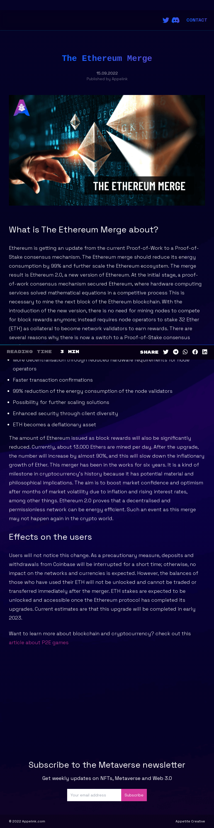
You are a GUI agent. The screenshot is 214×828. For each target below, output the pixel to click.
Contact (196, 20)
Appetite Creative (190, 821)
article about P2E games (39, 642)
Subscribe (134, 795)
